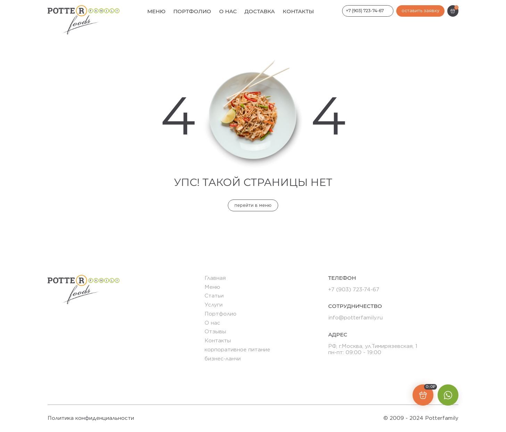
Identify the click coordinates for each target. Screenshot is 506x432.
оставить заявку (420, 10)
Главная (215, 278)
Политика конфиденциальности (91, 418)
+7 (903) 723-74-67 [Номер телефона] (365, 10)
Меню (156, 11)
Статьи (214, 295)
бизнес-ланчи (223, 358)
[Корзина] (453, 11)
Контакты (298, 11)
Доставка (259, 11)
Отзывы (215, 331)
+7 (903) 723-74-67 (353, 289)
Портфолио (192, 11)
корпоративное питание (237, 349)
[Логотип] (83, 19)
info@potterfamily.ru (355, 317)
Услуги (214, 304)
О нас (228, 11)
